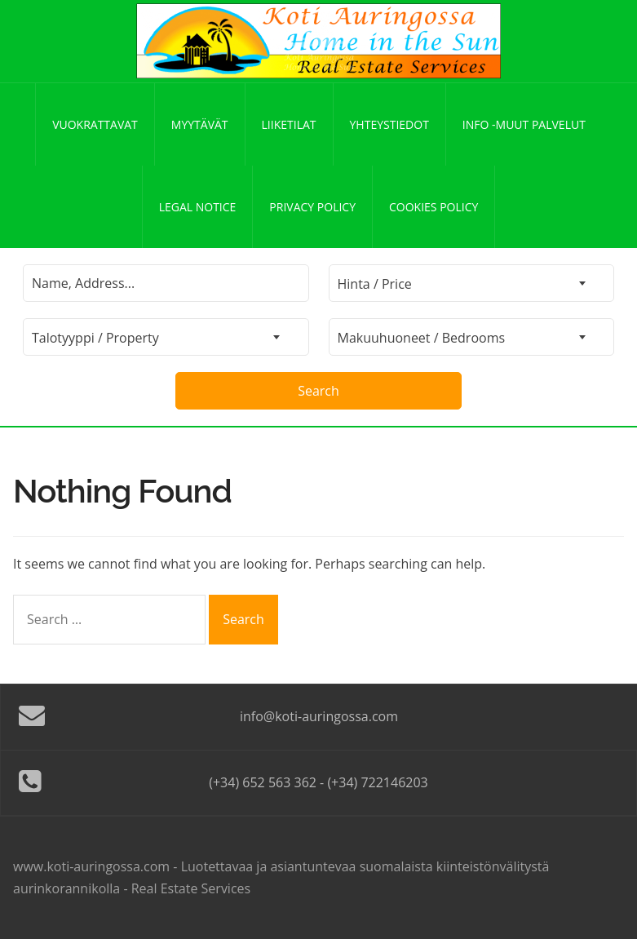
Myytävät (199, 124)
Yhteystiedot (389, 124)
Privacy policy (312, 207)
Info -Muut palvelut (524, 124)
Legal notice (198, 207)
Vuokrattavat (95, 124)
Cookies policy (433, 207)
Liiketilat (289, 124)
